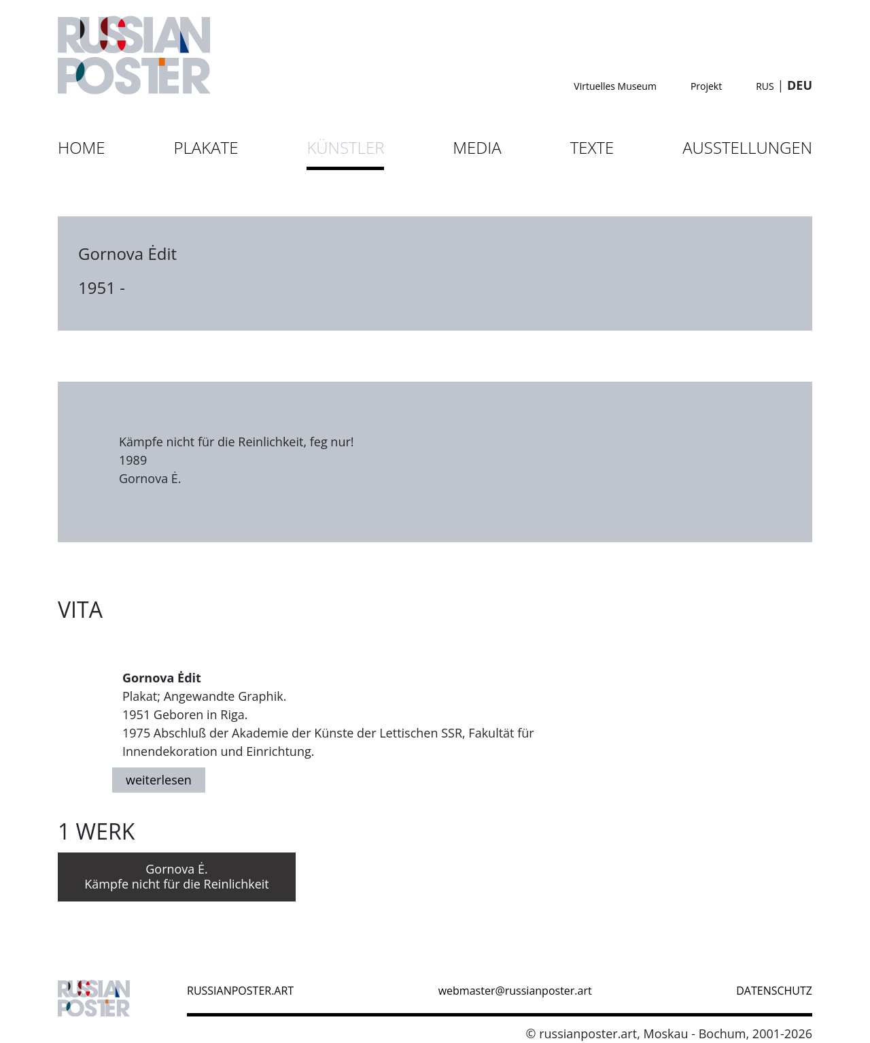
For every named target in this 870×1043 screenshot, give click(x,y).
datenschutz (774, 990)
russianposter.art (240, 990)
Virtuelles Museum (615, 86)
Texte (592, 147)
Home (81, 147)
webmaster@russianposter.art (515, 990)
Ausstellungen (747, 147)
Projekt (706, 86)
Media (477, 147)
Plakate (206, 147)
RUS (765, 86)
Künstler (345, 147)
